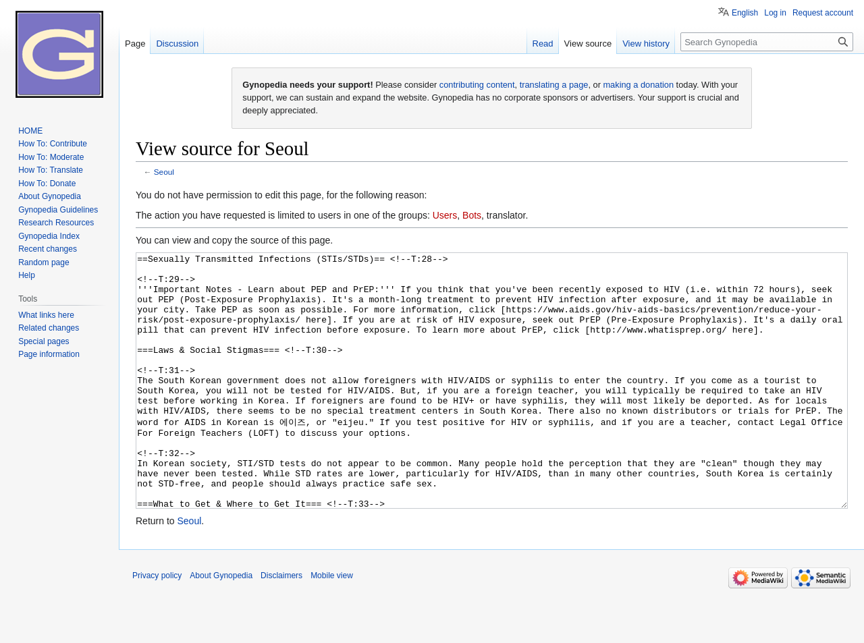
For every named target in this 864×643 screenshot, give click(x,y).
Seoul (164, 171)
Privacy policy (157, 626)
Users (445, 215)
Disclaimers (281, 626)
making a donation (638, 85)
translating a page (554, 85)
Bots (471, 215)
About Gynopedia (221, 626)
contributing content (477, 85)
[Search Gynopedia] (766, 41)
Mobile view (331, 626)
